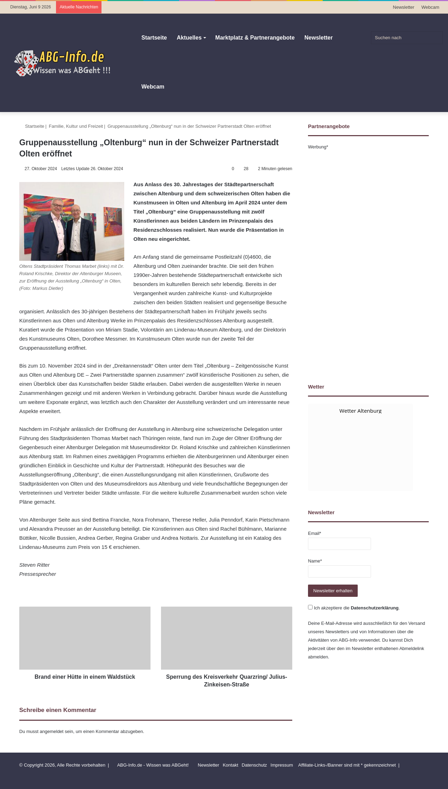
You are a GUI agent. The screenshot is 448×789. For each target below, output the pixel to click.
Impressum (282, 765)
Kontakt (230, 765)
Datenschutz (254, 765)
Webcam (430, 7)
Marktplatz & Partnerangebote (255, 38)
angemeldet (52, 731)
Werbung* (318, 146)
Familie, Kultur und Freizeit (76, 126)
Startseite (154, 38)
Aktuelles (189, 38)
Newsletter (403, 7)
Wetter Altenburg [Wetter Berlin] (361, 410)
